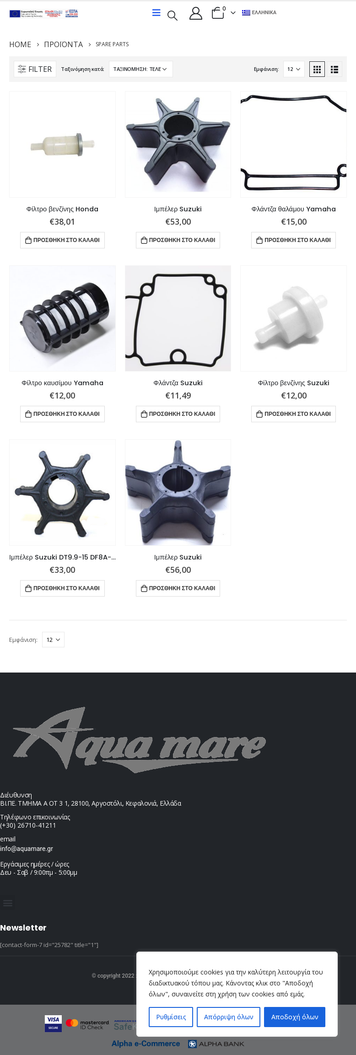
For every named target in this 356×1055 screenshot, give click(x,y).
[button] (7, 902)
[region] (237, 994)
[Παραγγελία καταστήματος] (141, 69)
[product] (62, 144)
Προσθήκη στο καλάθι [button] (66, 240)
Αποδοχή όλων (294, 1016)
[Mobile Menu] (156, 13)
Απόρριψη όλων (229, 1016)
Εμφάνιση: (266, 68)
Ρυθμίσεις (171, 1016)
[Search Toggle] (172, 14)
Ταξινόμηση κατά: (82, 68)
